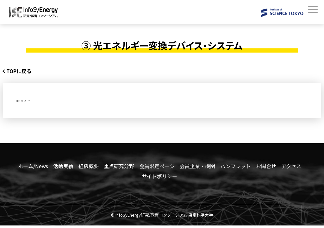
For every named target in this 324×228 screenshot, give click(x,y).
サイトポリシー (159, 177)
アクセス (291, 167)
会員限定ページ (157, 167)
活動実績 (63, 167)
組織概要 (88, 167)
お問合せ (266, 167)
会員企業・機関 (197, 167)
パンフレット (235, 167)
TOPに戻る (22, 71)
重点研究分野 (119, 167)
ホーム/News (33, 167)
